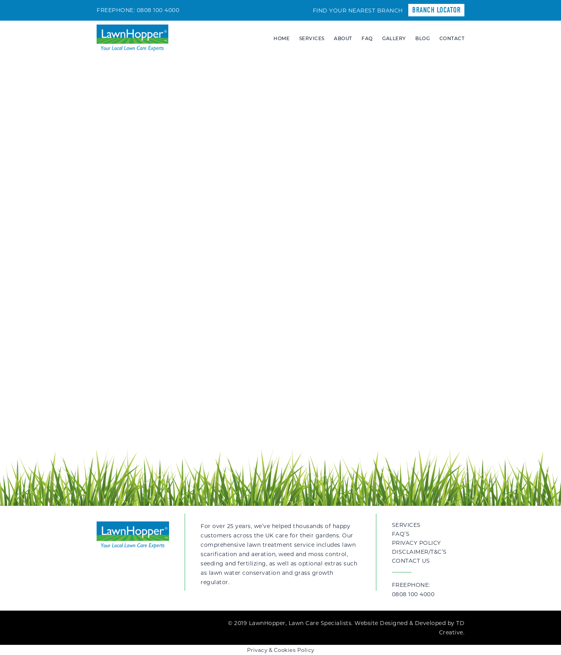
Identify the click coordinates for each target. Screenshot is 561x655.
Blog (422, 38)
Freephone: (428, 590)
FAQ (367, 38)
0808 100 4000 (158, 10)
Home (281, 38)
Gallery (394, 38)
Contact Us (411, 560)
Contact (452, 38)
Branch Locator (436, 9)
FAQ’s (401, 533)
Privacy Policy (416, 542)
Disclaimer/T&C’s (419, 551)
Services (312, 38)
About (343, 38)
